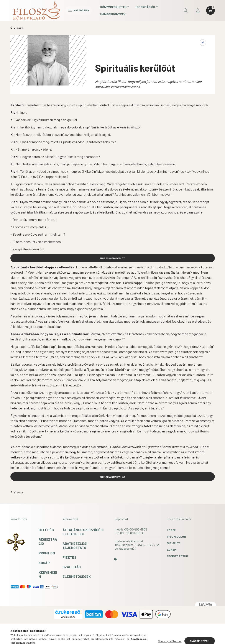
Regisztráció (48, 541)
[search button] (185, 10)
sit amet (173, 543)
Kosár (44, 563)
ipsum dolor (176, 536)
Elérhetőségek (76, 576)
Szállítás (71, 567)
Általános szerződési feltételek (82, 532)
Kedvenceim (48, 574)
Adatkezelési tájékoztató (74, 545)
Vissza (16, 28)
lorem (171, 530)
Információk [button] (145, 7)
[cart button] (210, 10)
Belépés (46, 530)
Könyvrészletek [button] (113, 7)
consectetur (177, 556)
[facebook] (203, 42)
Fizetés (69, 557)
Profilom (47, 553)
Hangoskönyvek (113, 14)
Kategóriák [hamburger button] (78, 10)
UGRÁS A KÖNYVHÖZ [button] (112, 258)
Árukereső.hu (68, 617)
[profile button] (198, 10)
